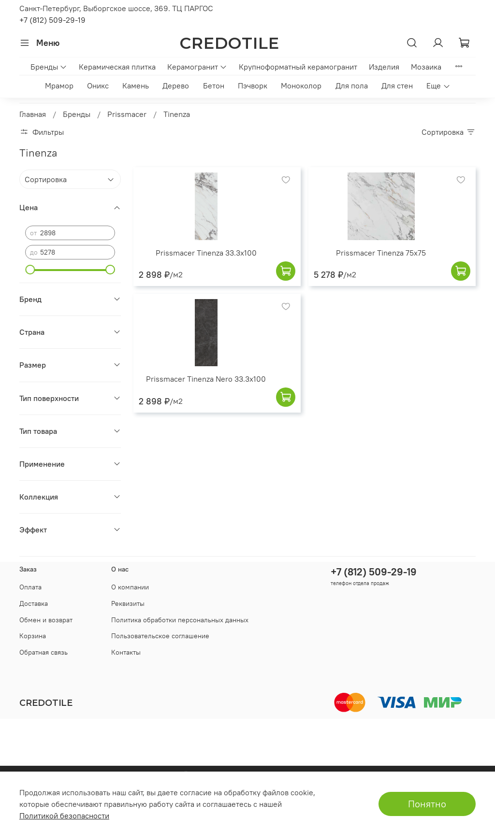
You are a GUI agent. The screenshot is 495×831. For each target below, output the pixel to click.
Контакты (126, 652)
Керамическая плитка (117, 67)
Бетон (213, 85)
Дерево (175, 85)
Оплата (30, 587)
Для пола (351, 85)
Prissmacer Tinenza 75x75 (381, 253)
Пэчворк (252, 85)
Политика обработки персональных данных (179, 620)
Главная (32, 114)
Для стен (397, 85)
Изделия (384, 67)
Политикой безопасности (64, 815)
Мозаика (426, 67)
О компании (130, 587)
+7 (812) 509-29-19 (52, 20)
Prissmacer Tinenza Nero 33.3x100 (206, 379)
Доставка (33, 603)
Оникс (98, 85)
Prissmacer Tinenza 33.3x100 (206, 253)
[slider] (30, 269)
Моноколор (301, 85)
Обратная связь (43, 652)
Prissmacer (126, 114)
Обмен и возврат (46, 620)
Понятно (427, 804)
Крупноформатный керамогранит (298, 67)
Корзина (32, 635)
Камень (135, 85)
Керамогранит (197, 67)
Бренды (48, 67)
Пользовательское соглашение (160, 635)
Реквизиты (128, 603)
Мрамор (59, 85)
